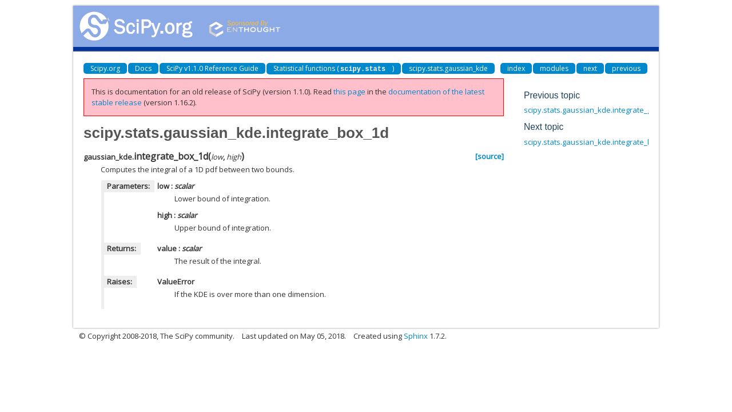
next (590, 68)
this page (349, 91)
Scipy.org (105, 68)
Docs (143, 68)
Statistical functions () (333, 68)
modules (554, 68)
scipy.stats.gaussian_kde (448, 68)
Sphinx (416, 336)
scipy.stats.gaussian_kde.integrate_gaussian (601, 110)
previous (626, 68)
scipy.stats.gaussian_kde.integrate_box (592, 142)
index (516, 68)
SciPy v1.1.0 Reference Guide (212, 68)
